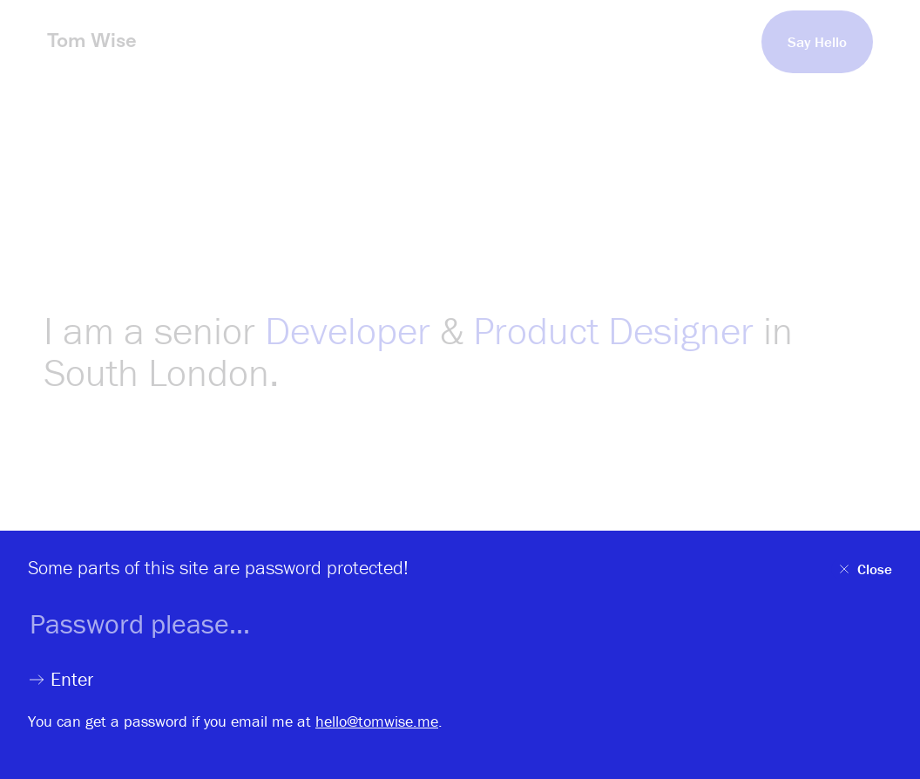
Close (864, 569)
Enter (60, 679)
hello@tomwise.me (376, 721)
